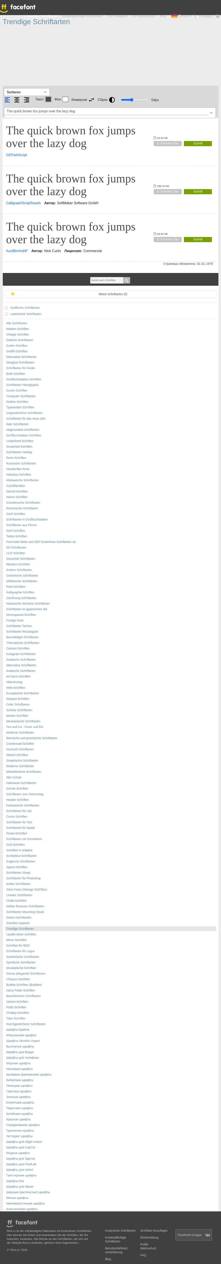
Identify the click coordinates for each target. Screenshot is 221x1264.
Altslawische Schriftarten (22, 480)
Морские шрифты (18, 1063)
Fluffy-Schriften (16, 1007)
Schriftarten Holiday (19, 452)
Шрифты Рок (15, 1181)
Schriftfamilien (15, 486)
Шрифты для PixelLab (21, 1164)
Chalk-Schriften (16, 900)
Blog (163, 16)
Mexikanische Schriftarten (23, 721)
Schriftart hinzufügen (153, 1230)
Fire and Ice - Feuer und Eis (24, 727)
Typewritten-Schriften (20, 407)
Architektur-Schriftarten (21, 856)
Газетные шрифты (19, 1091)
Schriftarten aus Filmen (21, 525)
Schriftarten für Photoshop (23, 878)
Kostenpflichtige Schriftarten (82, 16)
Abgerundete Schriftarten (22, 429)
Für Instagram (117, 16)
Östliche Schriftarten (19, 340)
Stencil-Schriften (17, 491)
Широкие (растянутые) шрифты (28, 1192)
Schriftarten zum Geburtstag (25, 794)
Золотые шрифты (18, 1097)
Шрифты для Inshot (19, 1169)
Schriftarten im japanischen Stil (26, 609)
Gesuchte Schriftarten (20, 558)
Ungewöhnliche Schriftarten (24, 413)
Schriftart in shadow (19, 850)
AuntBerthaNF (17, 251)
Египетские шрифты (20, 1102)
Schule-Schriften (17, 788)
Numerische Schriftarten (22, 508)
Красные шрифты (18, 1119)
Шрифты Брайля (17, 1029)
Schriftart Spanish (18, 923)
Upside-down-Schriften (21, 934)
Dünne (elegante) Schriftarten (25, 973)
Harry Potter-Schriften (20, 990)
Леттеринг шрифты (19, 1136)
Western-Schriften (18, 564)
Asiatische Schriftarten (21, 659)
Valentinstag (14, 682)
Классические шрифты (22, 1209)
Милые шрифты (17, 1198)
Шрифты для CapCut (20, 1147)
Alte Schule (13, 777)
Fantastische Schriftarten (22, 805)
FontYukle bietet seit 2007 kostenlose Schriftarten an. (41, 542)
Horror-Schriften (16, 497)
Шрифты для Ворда (20, 1052)
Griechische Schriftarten (22, 575)
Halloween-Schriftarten (21, 783)
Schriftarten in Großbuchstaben (27, 519)
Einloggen (206, 16)
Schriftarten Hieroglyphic (22, 385)
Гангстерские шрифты (21, 1175)
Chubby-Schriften (17, 1013)
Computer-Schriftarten (21, 396)
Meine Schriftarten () (113, 294)
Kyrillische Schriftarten (25, 307)
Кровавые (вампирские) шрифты (28, 1074)
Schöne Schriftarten (19, 710)
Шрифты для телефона (22, 1057)
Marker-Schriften (17, 715)
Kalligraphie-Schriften (20, 592)
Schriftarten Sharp (18, 872)
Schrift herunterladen (198, 143)
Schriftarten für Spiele (20, 828)
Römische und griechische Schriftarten (31, 738)
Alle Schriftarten (16, 323)
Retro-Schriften (16, 457)
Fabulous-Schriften (18, 474)
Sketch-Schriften (17, 755)
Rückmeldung (149, 1237)
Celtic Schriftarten (18, 704)
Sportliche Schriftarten (21, 962)
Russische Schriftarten (21, 463)
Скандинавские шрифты (23, 1125)
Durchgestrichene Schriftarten (26, 1024)
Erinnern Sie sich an (166, 143)
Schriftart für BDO (18, 945)
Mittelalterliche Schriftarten (23, 771)
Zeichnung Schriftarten (21, 598)
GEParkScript (16, 155)
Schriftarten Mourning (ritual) (25, 912)
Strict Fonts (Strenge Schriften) (26, 889)
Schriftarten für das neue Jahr (26, 418)
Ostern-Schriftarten (19, 917)
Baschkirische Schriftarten (23, 996)
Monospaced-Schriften (21, 614)
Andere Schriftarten (19, 570)
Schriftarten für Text (19, 822)
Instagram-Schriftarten (21, 654)
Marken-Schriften (17, 329)
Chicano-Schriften (18, 979)
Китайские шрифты (19, 1113)
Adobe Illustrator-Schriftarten (25, 906)
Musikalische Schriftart (21, 968)
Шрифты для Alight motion (24, 1141)
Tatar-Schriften (16, 1018)
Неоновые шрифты (19, 1069)
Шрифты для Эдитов (20, 1158)
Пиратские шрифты (19, 1108)
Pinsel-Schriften (16, 833)
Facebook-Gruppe (194, 1235)
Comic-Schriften (16, 390)
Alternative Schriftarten (21, 665)
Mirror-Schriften (16, 940)
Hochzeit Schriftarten (20, 749)
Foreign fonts (15, 620)
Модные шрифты (18, 1153)
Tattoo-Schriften (16, 536)
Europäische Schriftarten (22, 693)
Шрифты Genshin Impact (23, 1041)
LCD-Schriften (15, 553)
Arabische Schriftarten (21, 671)
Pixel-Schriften (15, 586)
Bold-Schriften (15, 373)
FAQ (143, 1255)
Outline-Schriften (17, 401)
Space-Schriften (16, 867)
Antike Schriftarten (18, 884)
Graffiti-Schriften (17, 351)
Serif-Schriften (15, 514)
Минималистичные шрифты (25, 1203)
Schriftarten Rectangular (22, 631)
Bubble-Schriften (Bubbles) (24, 984)
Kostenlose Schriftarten (40, 16)
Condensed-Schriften (20, 743)
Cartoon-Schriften (18, 648)
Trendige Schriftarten (20, 928)
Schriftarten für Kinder (20, 368)
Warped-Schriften (17, 699)
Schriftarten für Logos (20, 951)
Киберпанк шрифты (19, 1080)
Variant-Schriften (17, 1001)
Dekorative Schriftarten (21, 357)
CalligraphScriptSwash (23, 203)
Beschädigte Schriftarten (22, 637)
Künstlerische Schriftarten (23, 502)
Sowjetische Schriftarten (22, 760)
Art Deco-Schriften (18, 676)
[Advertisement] (110, 56)
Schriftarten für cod (19, 811)
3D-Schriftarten (16, 547)
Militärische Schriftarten (21, 581)
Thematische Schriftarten (22, 643)
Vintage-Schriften (17, 334)
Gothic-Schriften (17, 345)
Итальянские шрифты (21, 1035)
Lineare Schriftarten (19, 895)
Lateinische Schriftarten (25, 314)
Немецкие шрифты (19, 1085)
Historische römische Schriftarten (28, 603)
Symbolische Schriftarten (22, 956)
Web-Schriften (15, 687)
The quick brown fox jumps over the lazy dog (71, 137)
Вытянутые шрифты (20, 1046)
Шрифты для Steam (19, 1186)
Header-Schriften (17, 799)
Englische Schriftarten (20, 861)
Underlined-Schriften (19, 441)
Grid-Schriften (15, 844)
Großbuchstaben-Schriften (23, 379)
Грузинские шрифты (20, 1130)
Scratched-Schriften (19, 446)
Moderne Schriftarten (20, 732)
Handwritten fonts (17, 469)
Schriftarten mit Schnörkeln (24, 839)
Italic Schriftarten (17, 424)
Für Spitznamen (143, 16)
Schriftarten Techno (19, 626)
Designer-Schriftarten (20, 362)
